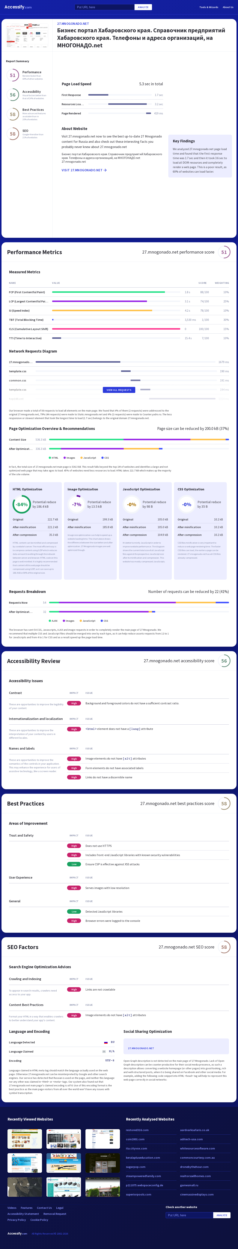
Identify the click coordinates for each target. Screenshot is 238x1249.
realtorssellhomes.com (195, 1176)
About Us (228, 7)
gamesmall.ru (189, 1185)
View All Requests (119, 390)
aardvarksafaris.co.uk (194, 1130)
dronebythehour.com (194, 1167)
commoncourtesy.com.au (197, 1157)
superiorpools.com (138, 1194)
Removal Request (54, 1214)
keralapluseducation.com (143, 1157)
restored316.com (137, 1130)
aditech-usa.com (191, 1139)
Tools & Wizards (208, 7)
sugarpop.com (135, 1167)
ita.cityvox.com (136, 1148)
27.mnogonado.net (73, 23)
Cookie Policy (39, 1220)
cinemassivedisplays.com (197, 1194)
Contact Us (44, 1208)
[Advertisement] (144, 64)
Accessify (18, 7)
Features (26, 1208)
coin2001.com (135, 1139)
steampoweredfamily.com (143, 1176)
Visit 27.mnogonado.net (84, 170)
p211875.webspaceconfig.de (144, 1185)
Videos (11, 1208)
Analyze (143, 7)
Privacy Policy (16, 1220)
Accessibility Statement (23, 1214)
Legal (59, 1208)
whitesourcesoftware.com (197, 1148)
